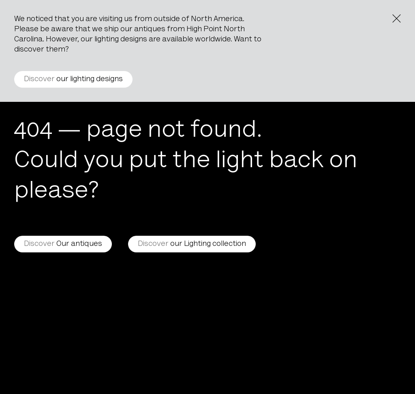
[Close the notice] (396, 18)
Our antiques (63, 244)
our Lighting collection (192, 244)
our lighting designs (73, 79)
